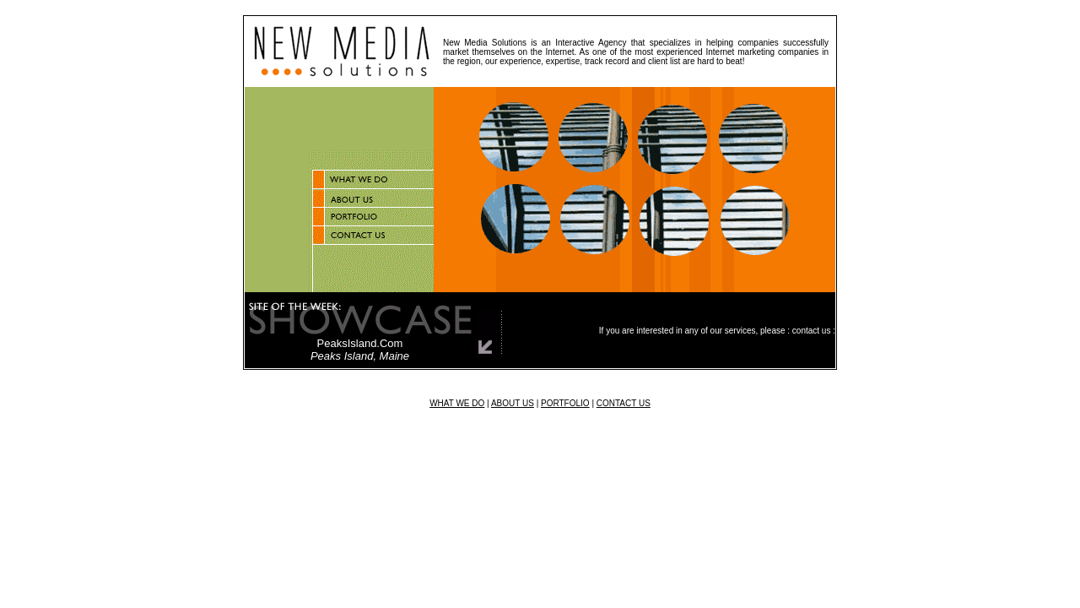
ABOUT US (512, 403)
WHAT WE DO (456, 403)
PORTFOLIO (565, 403)
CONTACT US (624, 403)
